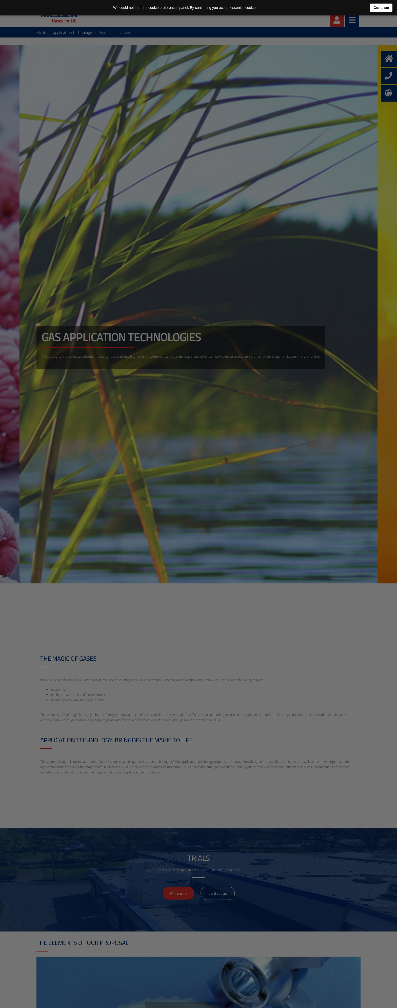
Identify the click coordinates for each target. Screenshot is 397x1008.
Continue (381, 8)
